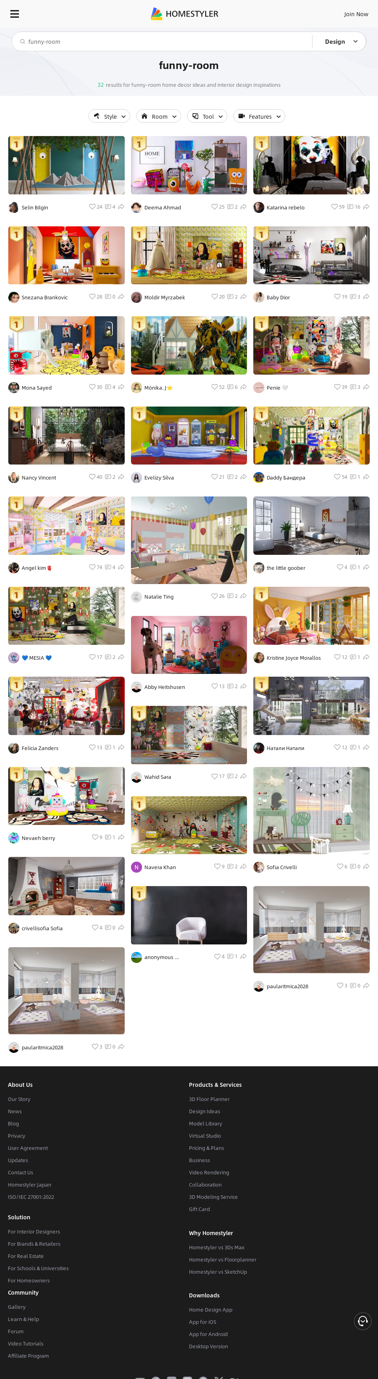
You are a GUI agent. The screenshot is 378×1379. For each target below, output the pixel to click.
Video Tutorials (25, 1343)
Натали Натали (285, 748)
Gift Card (199, 1209)
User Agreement (28, 1148)
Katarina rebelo (286, 207)
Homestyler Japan (29, 1185)
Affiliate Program (28, 1356)
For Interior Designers (34, 1231)
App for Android (208, 1334)
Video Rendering (209, 1172)
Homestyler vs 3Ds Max (217, 1247)
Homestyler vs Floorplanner (222, 1259)
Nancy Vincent (39, 477)
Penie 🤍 (277, 388)
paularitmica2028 (42, 1047)
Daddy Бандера (286, 477)
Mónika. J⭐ (158, 388)
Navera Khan (160, 867)
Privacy (16, 1136)
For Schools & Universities (38, 1268)
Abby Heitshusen (164, 687)
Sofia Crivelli (282, 867)
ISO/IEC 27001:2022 (31, 1197)
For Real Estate (26, 1256)
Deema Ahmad (162, 207)
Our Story (19, 1099)
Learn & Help (23, 1319)
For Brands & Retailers (34, 1244)
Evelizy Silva (159, 477)
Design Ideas (204, 1111)
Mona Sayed (37, 388)
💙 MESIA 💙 (37, 658)
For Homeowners (29, 1280)
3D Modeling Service (213, 1197)
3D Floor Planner (209, 1099)
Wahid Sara (157, 777)
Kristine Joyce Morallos (294, 658)
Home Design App (210, 1310)
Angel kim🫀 (37, 568)
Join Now (356, 13)
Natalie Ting (159, 597)
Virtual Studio (205, 1136)
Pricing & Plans (206, 1148)
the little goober (286, 568)
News (15, 1111)
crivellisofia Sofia (42, 928)
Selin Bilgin (35, 207)
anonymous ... (161, 957)
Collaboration (205, 1185)
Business (199, 1160)
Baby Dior (278, 297)
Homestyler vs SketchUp (218, 1272)
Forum (16, 1331)
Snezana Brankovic (44, 297)
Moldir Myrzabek (164, 297)
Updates (18, 1160)
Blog (13, 1123)
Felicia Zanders (40, 748)
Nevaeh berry (38, 838)
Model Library (205, 1123)
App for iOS (202, 1322)
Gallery (17, 1307)
